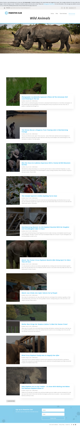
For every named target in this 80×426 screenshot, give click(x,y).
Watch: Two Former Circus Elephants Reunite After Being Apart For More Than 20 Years (46, 261)
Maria (24, 101)
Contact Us (67, 424)
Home (52, 12)
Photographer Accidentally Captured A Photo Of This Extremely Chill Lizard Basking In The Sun (45, 98)
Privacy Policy (61, 424)
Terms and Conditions (53, 424)
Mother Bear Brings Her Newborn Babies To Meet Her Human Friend (44, 324)
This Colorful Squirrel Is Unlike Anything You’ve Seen (39, 196)
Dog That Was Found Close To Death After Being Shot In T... (21, 7)
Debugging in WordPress (49, 4)
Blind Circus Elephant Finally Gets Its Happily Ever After (40, 355)
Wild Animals (72, 12)
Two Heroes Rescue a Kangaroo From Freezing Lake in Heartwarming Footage (45, 131)
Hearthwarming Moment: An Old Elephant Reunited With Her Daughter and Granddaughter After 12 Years (45, 228)
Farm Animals (63, 12)
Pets (57, 12)
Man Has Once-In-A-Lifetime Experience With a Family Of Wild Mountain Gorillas (46, 164)
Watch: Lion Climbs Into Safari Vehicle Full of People (39, 293)
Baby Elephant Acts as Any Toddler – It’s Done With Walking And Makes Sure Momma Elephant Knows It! (46, 387)
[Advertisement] (40, 66)
